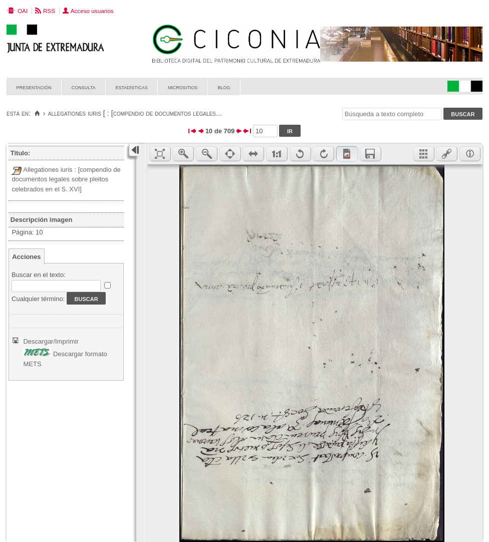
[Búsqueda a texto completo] (391, 114)
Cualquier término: (38, 299)
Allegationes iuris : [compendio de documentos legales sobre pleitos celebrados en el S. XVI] (66, 179)
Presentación (34, 87)
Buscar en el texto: (39, 275)
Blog (223, 87)
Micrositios (183, 87)
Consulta (84, 87)
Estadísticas (132, 87)
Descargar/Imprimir (51, 341)
